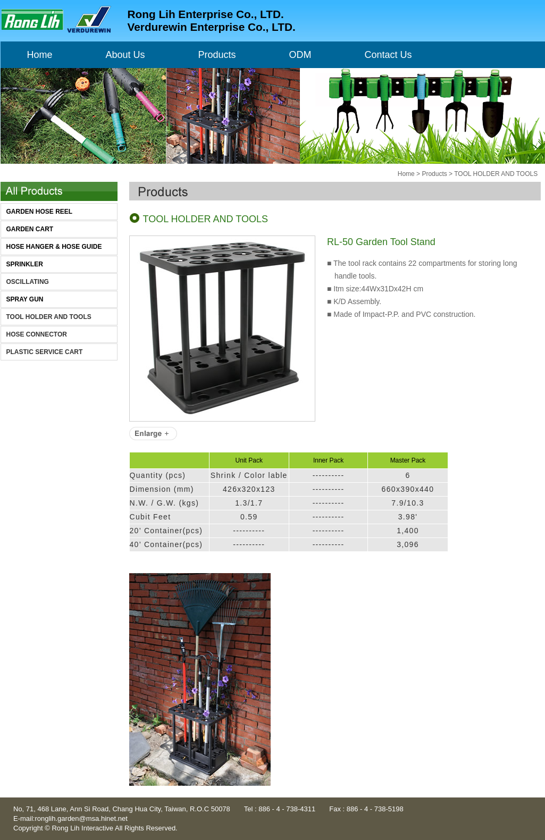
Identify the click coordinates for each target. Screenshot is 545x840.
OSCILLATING (27, 281)
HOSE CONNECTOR (36, 334)
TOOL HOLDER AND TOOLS (48, 317)
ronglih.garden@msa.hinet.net (81, 818)
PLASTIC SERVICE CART (44, 352)
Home (406, 174)
